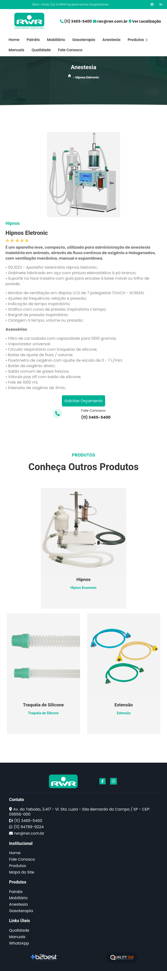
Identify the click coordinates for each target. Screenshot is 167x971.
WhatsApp (19, 943)
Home (14, 39)
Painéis (33, 39)
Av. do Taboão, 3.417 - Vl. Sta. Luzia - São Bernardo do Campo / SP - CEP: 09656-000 (79, 812)
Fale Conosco (70, 49)
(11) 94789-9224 (28, 827)
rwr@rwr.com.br (112, 21)
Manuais (16, 49)
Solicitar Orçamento (84, 401)
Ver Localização (146, 21)
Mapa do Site (21, 872)
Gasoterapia (83, 39)
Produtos (137, 39)
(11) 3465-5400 (78, 21)
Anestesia (111, 39)
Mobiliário (56, 39)
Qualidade (41, 49)
